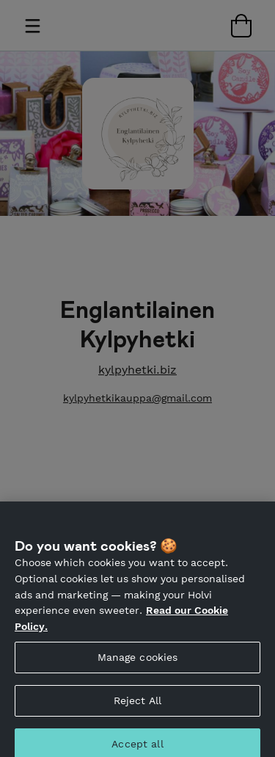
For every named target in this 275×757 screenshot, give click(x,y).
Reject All (137, 706)
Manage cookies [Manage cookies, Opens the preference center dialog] (138, 663)
